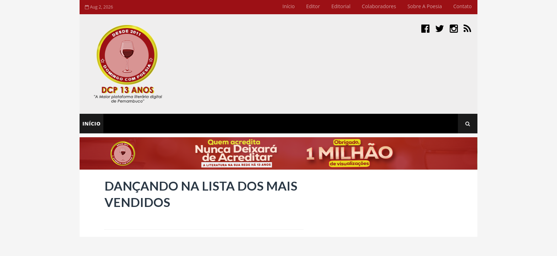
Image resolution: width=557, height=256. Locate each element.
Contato (462, 6)
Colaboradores (379, 6)
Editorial (341, 6)
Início (288, 6)
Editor (313, 6)
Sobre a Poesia (424, 6)
